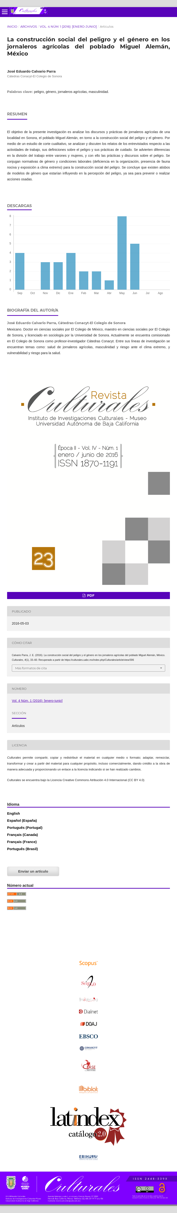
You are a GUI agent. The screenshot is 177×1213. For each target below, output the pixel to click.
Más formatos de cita (31, 668)
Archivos (28, 26)
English (13, 813)
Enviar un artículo (33, 871)
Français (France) (22, 842)
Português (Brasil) (22, 849)
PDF (90, 595)
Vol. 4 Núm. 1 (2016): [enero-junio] (68, 26)
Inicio (12, 26)
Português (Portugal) (24, 828)
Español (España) (22, 820)
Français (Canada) (22, 835)
